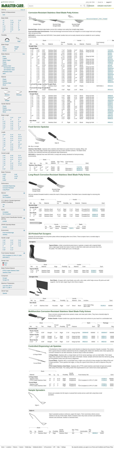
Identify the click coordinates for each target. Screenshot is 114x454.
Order (91, 6)
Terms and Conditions (97, 447)
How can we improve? (92, 18)
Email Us (100, 2)
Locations (8, 447)
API (54, 447)
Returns (15, 447)
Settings (63, 447)
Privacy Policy (109, 447)
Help (58, 447)
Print (100, 18)
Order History (104, 6)
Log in (108, 2)
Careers (21, 447)
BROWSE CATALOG (8, 2)
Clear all (23, 9)
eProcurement (47, 447)
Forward (105, 18)
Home (2, 447)
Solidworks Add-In (37, 447)
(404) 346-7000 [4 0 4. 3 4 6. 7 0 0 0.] (90, 2)
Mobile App (28, 447)
